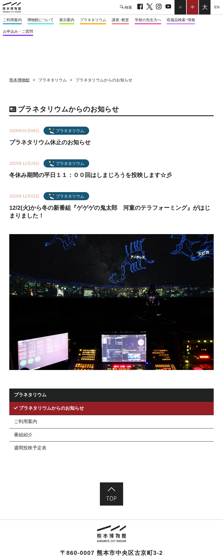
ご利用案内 (12, 20)
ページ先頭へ (111, 494)
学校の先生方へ (148, 20)
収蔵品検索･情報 (181, 20)
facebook (140, 7)
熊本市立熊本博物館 (14, 7)
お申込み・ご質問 (18, 31)
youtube (168, 7)
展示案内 (66, 20)
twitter (149, 7)
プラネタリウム (93, 20)
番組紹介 (23, 434)
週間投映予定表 (30, 447)
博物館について (40, 20)
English (217, 7)
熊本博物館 (19, 80)
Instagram (158, 7)
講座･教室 (120, 20)
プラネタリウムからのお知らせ (51, 408)
